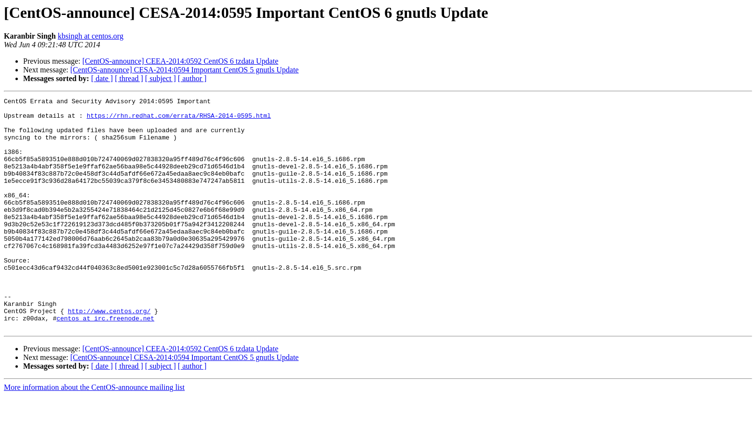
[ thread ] (129, 78)
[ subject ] (160, 78)
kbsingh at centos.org (90, 36)
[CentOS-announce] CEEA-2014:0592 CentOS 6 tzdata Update (180, 61)
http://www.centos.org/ (109, 354)
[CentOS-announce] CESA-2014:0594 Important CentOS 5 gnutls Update (184, 70)
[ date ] (102, 78)
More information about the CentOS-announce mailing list (94, 433)
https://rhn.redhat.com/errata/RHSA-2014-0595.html (179, 119)
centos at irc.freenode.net (105, 363)
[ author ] (192, 78)
